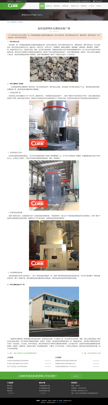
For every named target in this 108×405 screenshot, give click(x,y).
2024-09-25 (96, 366)
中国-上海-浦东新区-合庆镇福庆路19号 (79, 1)
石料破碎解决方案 (44, 385)
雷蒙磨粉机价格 (67, 400)
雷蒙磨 (42, 6)
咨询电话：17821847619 (78, 388)
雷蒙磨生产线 (75, 6)
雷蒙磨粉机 (57, 6)
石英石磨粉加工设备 (94, 353)
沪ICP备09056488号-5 (61, 402)
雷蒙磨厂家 (49, 6)
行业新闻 (20, 22)
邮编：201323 (75, 385)
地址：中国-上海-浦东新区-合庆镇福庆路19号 (84, 393)
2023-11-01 (48, 360)
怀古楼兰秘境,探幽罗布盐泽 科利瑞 (17, 363)
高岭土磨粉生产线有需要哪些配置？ (25, 353)
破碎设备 (10, 385)
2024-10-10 (96, 360)
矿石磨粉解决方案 (44, 388)
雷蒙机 (60, 400)
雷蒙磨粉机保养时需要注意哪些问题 (66, 360)
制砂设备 (10, 388)
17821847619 (97, 1)
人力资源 (91, 6)
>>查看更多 (10, 393)
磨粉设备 (10, 390)
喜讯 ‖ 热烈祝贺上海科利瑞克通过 (17, 366)
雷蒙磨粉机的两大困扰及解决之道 (65, 363)
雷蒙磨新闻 (65, 6)
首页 (8, 22)
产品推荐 (10, 383)
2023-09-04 (48, 366)
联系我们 (98, 6)
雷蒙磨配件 (84, 6)
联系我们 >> (76, 376)
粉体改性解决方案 (44, 390)
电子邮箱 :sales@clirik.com (79, 390)
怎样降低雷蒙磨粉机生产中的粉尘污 (66, 366)
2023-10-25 (48, 363)
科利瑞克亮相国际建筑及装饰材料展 (18, 360)
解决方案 (42, 383)
